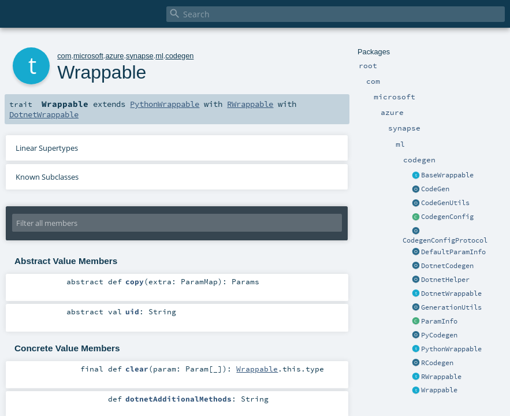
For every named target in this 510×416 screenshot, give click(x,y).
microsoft (88, 55)
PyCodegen (439, 335)
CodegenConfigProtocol (445, 240)
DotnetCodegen (447, 266)
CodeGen (435, 189)
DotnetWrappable (451, 293)
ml (159, 55)
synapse (140, 55)
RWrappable (441, 377)
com (64, 55)
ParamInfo (439, 321)
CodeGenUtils (445, 203)
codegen (179, 55)
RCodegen (437, 363)
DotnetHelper (445, 280)
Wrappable (439, 390)
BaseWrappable (447, 175)
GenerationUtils (451, 307)
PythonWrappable (451, 349)
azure (114, 55)
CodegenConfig (447, 217)
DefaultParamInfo (453, 252)
